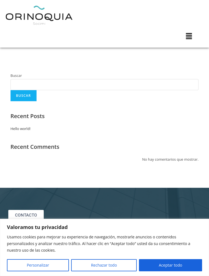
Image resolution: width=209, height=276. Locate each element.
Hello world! (21, 128)
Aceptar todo (170, 265)
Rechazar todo (104, 265)
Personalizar (38, 265)
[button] (189, 36)
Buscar (16, 75)
